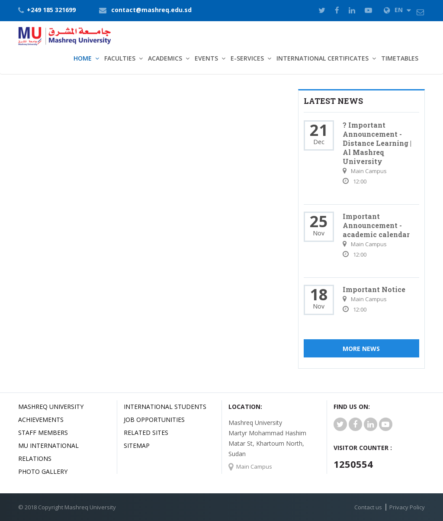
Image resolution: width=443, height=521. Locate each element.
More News (361, 348)
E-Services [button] (247, 58)
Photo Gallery (42, 471)
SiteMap (137, 445)
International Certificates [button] (322, 58)
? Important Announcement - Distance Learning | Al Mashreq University (377, 143)
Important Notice (374, 289)
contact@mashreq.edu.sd (151, 10)
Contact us (368, 507)
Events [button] (206, 58)
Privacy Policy (407, 507)
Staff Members (43, 432)
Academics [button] (165, 58)
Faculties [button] (119, 58)
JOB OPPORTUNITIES (154, 419)
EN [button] (397, 10)
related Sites (146, 432)
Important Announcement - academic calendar (376, 225)
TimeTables (399, 58)
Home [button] (83, 58)
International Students (165, 406)
